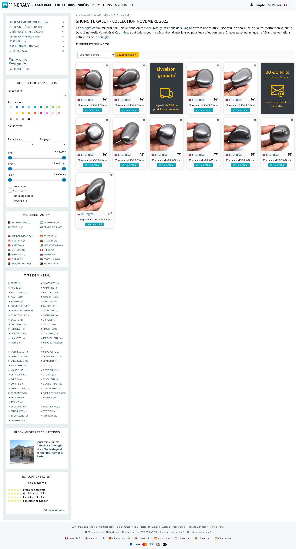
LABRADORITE (52, 356)
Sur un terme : (15, 125)
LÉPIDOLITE (50, 360)
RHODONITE (19, 393)
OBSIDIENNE (51, 370)
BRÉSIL (17, 227)
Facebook (112, 532)
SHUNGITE (18, 406)
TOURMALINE (20, 415)
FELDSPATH (18, 328)
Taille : (11, 174)
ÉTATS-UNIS (52, 259)
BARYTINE (50, 301)
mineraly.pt (202, 538)
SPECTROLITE (51, 406)
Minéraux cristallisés (26, 31)
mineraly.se (223, 538)
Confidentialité (107, 526)
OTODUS (49, 374)
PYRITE (16, 379)
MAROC (18, 245)
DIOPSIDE (49, 319)
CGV (74, 526)
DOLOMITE (18, 324)
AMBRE (16, 287)
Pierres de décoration (26, 26)
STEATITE (49, 411)
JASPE (16, 342)
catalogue (85, 14)
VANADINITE (19, 420)
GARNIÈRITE (19, 333)
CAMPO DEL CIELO (22, 310)
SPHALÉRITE (18, 411)
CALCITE (49, 305)
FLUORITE (50, 328)
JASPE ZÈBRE (19, 356)
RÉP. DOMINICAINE (22, 236)
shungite (85, 99)
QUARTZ (17, 383)
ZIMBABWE (51, 263)
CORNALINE (50, 315)
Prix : (11, 152)
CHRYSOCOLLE (20, 315)
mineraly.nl (182, 538)
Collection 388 (127, 54)
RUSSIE (49, 254)
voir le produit (92, 109)
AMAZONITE (51, 283)
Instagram (128, 532)
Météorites (18, 51)
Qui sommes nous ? (127, 526)
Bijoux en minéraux (24, 46)
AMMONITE (50, 287)
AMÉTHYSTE (19, 292)
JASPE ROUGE (19, 351)
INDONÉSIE (19, 240)
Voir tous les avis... (54, 509)
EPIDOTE (49, 324)
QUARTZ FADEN (52, 383)
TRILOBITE (50, 415)
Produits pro (19, 69)
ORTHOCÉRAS (19, 374)
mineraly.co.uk (95, 538)
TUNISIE (17, 259)
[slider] (10, 158)
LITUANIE (50, 240)
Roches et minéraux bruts (28, 22)
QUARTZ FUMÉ (20, 388)
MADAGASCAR (53, 245)
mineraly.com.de (120, 538)
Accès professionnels (174, 526)
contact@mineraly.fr (173, 532)
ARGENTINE (51, 222)
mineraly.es (162, 538)
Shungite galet (120, 14)
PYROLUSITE (51, 379)
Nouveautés (18, 59)
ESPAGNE (50, 236)
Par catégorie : (16, 90)
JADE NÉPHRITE (52, 338)
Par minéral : (15, 139)
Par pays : (45, 139)
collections (101, 14)
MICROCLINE (19, 370)
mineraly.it (142, 538)
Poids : (12, 163)
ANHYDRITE (50, 292)
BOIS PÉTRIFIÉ (20, 305)
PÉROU (49, 249)
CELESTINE (50, 310)
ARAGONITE (50, 296)
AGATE (16, 283)
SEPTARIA (49, 397)
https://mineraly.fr (201, 532)
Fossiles (17, 41)
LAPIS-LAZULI (19, 360)
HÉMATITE (18, 338)
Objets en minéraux (24, 36)
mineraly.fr (73, 538)
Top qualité (17, 64)
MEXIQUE (18, 249)
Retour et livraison (150, 526)
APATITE (17, 296)
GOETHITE (50, 333)
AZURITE (17, 301)
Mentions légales (87, 526)
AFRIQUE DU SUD (21, 263)
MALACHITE (18, 365)
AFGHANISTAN (21, 222)
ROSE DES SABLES (54, 393)
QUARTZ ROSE (52, 388)
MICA (47, 365)
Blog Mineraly (94, 532)
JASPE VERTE (51, 351)
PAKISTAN (18, 254)
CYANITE (17, 319)
